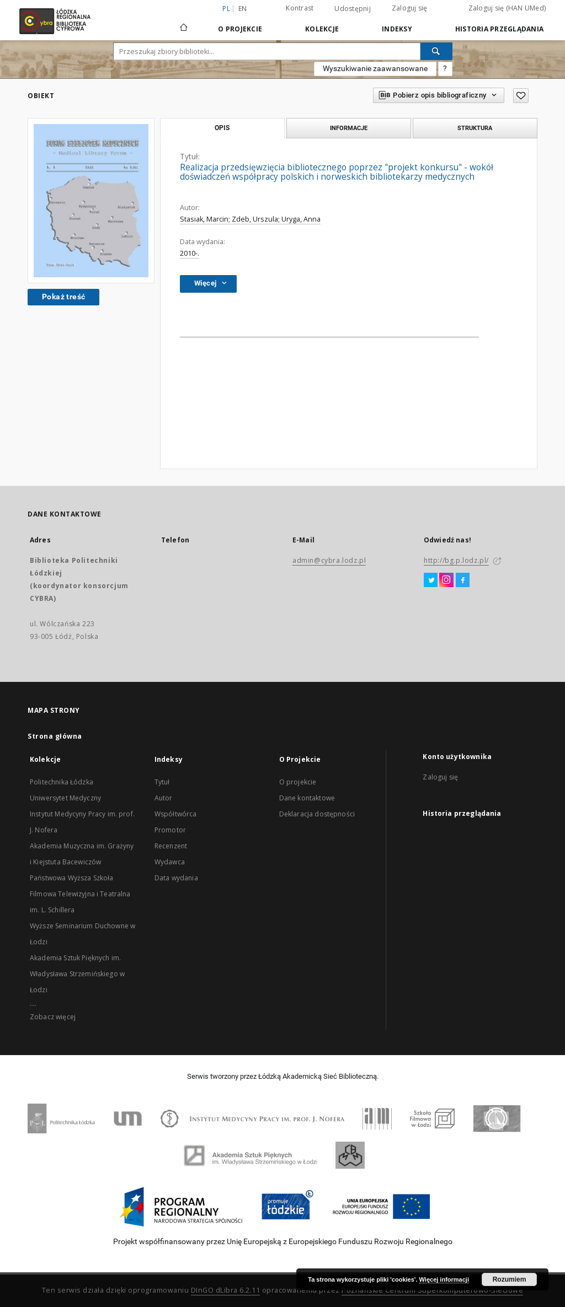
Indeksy (397, 29)
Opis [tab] (222, 128)
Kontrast (299, 8)
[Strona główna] (183, 23)
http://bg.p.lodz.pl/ (456, 560)
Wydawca (169, 862)
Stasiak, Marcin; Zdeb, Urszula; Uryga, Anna (250, 219)
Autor (163, 798)
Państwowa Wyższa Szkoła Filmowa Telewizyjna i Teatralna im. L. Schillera (80, 894)
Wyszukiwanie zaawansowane (375, 68)
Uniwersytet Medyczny (65, 798)
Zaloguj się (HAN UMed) (507, 8)
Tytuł (162, 782)
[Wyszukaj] (436, 51)
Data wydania (176, 878)
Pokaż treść (63, 296)
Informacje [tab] (348, 128)
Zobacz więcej (53, 1016)
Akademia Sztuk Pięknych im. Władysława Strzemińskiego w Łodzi (77, 973)
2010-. (189, 253)
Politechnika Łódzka (61, 782)
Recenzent (170, 846)
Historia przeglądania (499, 29)
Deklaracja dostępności (317, 814)
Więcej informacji (444, 1279)
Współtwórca (175, 814)
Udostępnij (352, 8)
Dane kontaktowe (307, 798)
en (242, 8)
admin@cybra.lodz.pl (329, 560)
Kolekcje (322, 29)
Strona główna (55, 736)
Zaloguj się (410, 8)
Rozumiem (509, 1279)
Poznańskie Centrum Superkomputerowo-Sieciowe (432, 1290)
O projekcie (298, 782)
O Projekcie (240, 29)
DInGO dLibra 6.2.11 (225, 1290)
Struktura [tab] (474, 128)
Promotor (170, 830)
